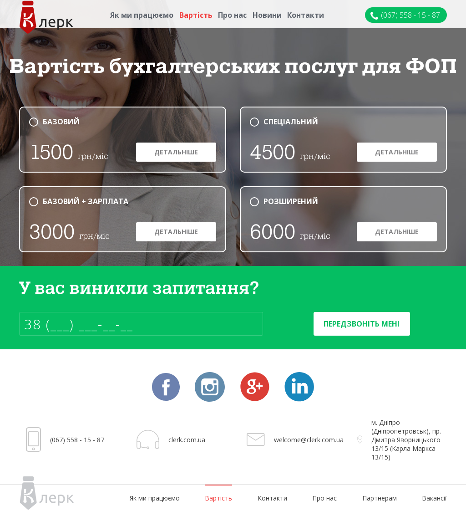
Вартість (196, 15)
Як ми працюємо (141, 15)
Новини (267, 15)
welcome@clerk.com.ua (309, 439)
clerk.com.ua (186, 439)
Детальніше (176, 152)
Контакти (305, 15)
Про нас (232, 15)
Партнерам (379, 498)
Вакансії (434, 498)
